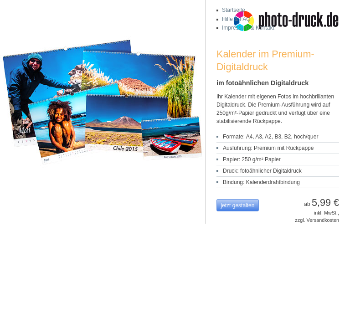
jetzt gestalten (237, 205)
